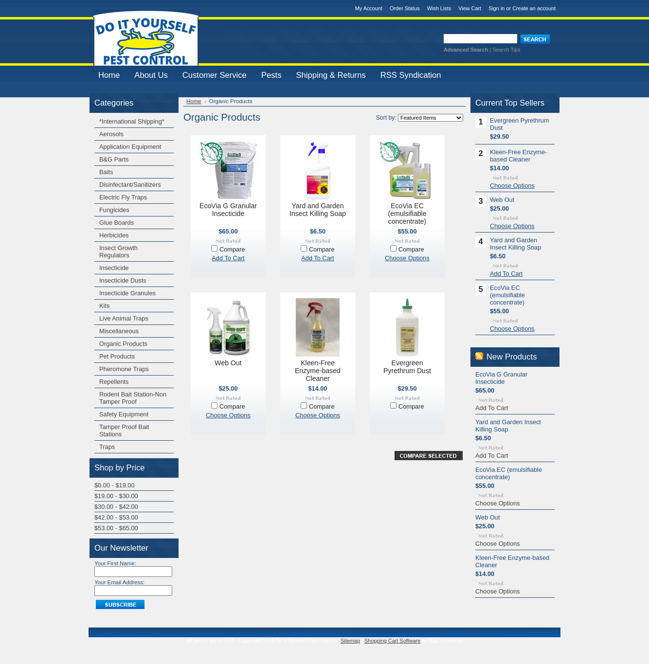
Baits (106, 172)
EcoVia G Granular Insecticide (228, 209)
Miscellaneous (119, 331)
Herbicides (113, 235)
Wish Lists (439, 8)
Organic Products (123, 343)
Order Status (405, 8)
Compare (232, 249)
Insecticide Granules (127, 293)
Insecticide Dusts (122, 280)
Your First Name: (115, 563)
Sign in (496, 8)
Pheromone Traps (124, 369)
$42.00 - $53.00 (116, 517)
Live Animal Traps (123, 318)
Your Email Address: (119, 582)
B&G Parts (113, 159)
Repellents (113, 381)
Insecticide (113, 267)
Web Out (228, 363)
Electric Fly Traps (123, 197)
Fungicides (114, 210)
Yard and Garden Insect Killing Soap (317, 209)
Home (193, 101)
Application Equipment (130, 146)
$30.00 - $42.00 (116, 506)
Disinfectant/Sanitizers (130, 184)
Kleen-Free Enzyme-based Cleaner (318, 370)
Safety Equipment (123, 414)
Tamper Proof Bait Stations (124, 430)
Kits (104, 305)
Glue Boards (116, 222)
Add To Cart (228, 258)
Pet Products (117, 356)
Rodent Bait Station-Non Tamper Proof (132, 398)
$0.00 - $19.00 (114, 485)
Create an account (534, 8)
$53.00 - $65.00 (116, 528)
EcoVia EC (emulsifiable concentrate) (407, 213)
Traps (107, 446)
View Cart (469, 8)
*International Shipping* (131, 121)
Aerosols (111, 134)
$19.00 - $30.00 (116, 496)
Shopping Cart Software (392, 641)
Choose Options (407, 258)
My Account (368, 8)
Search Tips (506, 50)
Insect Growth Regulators (118, 251)
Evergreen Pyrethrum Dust (407, 367)
